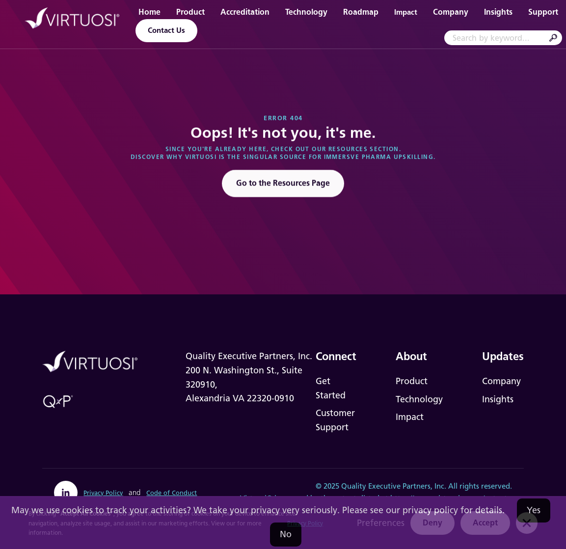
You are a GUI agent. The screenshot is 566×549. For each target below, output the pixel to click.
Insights (498, 12)
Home (149, 12)
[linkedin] (66, 492)
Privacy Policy (103, 493)
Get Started (331, 388)
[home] (73, 20)
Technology (306, 12)
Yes (533, 510)
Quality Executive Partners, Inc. (393, 486)
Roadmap (360, 12)
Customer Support (335, 420)
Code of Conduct (171, 493)
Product (190, 12)
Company (450, 12)
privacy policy (430, 510)
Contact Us (166, 30)
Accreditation (245, 12)
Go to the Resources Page (283, 184)
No (286, 534)
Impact (405, 12)
